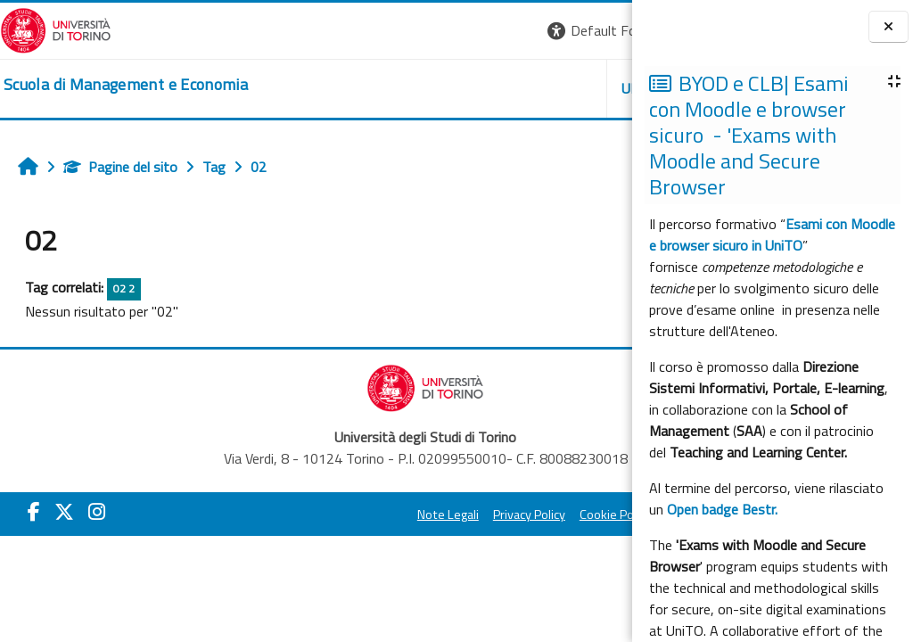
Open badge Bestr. (722, 509)
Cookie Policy (472, 514)
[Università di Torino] (55, 28)
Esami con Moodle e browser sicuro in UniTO (772, 234)
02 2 (124, 288)
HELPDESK (524, 88)
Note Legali (305, 514)
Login (601, 30)
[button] (387, 31)
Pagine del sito (120, 166)
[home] (126, 85)
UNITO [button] (423, 88)
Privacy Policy (386, 514)
